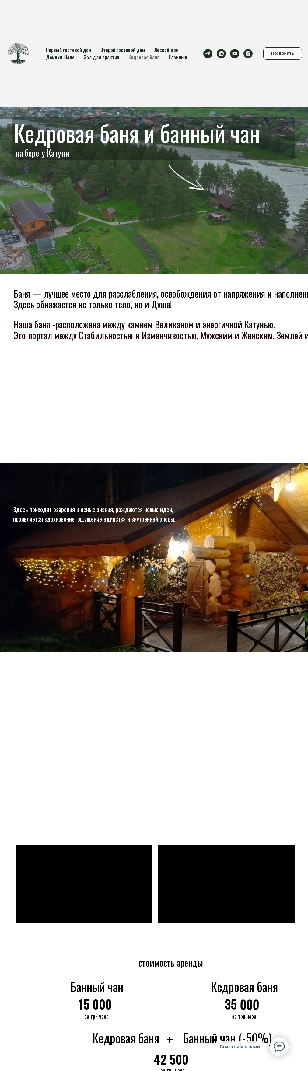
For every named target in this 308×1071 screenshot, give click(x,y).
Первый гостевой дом (68, 50)
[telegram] (207, 53)
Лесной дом (166, 50)
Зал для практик (101, 57)
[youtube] (234, 53)
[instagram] (248, 53)
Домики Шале (60, 57)
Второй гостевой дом (122, 50)
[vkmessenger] (221, 53)
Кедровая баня (143, 57)
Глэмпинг (178, 57)
